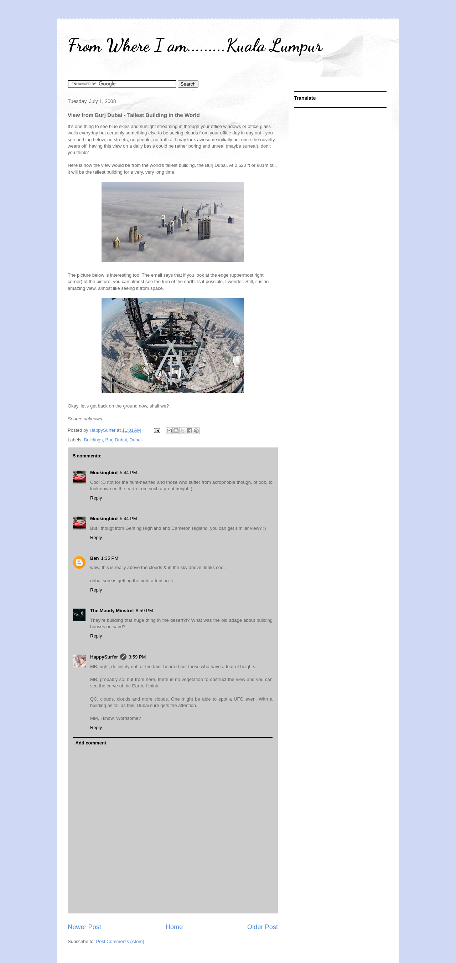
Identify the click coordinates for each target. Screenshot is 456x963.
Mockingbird (104, 472)
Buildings (93, 439)
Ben (94, 558)
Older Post (262, 927)
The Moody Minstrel (112, 610)
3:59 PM (137, 657)
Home (174, 927)
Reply (96, 498)
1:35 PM (109, 558)
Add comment (91, 743)
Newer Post (84, 927)
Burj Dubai (116, 439)
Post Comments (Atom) (120, 941)
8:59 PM (144, 610)
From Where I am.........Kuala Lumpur (195, 45)
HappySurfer (104, 657)
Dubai (135, 439)
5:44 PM (128, 472)
